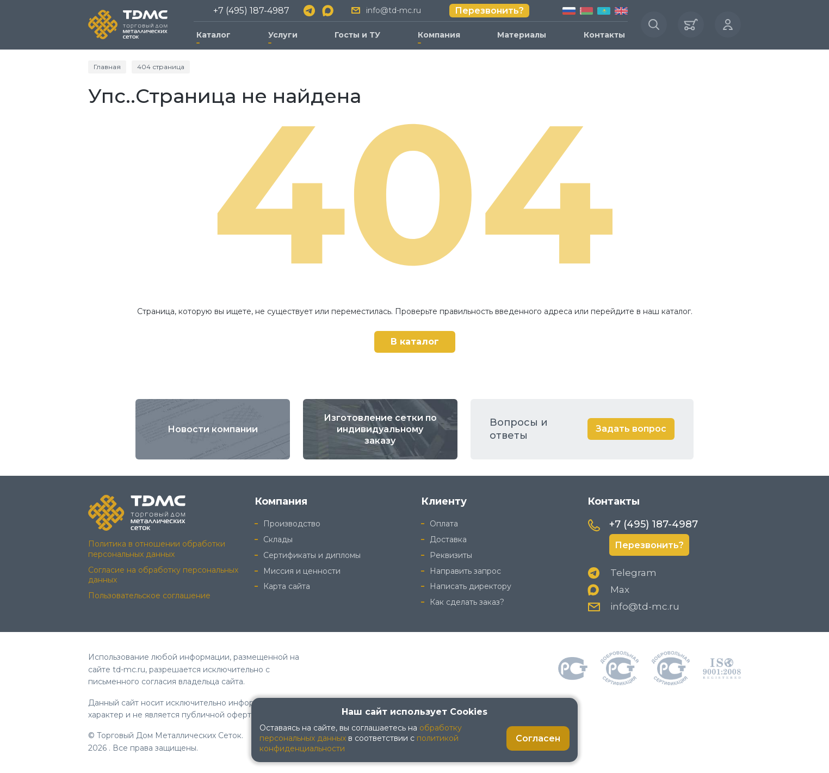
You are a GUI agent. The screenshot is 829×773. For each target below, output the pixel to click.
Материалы (521, 35)
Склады (278, 539)
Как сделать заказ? (467, 602)
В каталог (415, 341)
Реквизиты (451, 555)
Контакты (604, 35)
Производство (291, 524)
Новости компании (213, 429)
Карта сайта (286, 586)
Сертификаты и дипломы (312, 555)
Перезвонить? (489, 10)
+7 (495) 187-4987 (251, 10)
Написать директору (470, 586)
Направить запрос (465, 571)
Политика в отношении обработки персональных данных (156, 549)
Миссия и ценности (302, 571)
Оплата (444, 524)
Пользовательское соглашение (149, 595)
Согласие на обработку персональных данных (163, 575)
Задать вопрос (631, 429)
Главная (107, 67)
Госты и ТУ (357, 35)
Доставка (448, 539)
